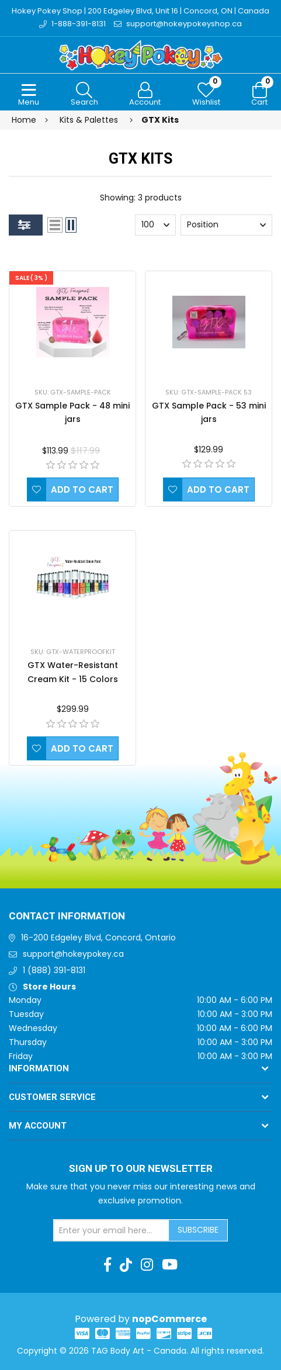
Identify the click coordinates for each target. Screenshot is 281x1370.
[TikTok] (126, 1265)
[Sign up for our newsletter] (111, 1230)
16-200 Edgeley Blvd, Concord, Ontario (98, 937)
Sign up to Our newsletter (141, 1169)
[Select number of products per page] (155, 225)
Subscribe (198, 1230)
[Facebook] (107, 1265)
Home (24, 120)
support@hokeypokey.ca (73, 954)
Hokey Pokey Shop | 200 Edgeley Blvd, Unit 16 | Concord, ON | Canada (140, 10)
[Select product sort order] (226, 225)
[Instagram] (147, 1265)
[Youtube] (170, 1265)
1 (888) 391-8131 (54, 970)
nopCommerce (169, 1319)
